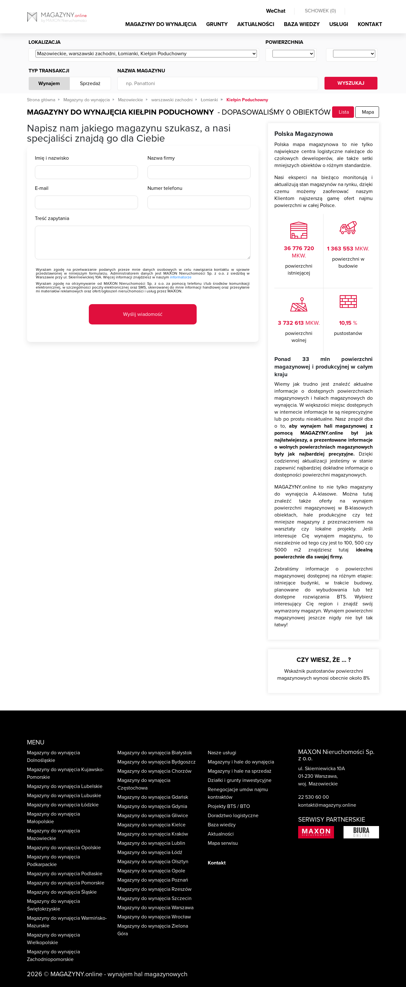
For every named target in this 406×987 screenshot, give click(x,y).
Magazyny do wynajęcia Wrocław (154, 917)
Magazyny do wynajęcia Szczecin (154, 898)
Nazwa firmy (161, 158)
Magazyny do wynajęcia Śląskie (62, 892)
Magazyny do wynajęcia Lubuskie (64, 795)
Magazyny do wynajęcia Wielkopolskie (53, 939)
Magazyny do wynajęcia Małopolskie (53, 818)
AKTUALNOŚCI (255, 24)
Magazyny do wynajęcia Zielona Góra (152, 930)
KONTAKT (370, 24)
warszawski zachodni (172, 100)
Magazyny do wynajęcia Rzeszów (154, 889)
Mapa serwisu (223, 843)
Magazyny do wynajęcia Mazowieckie (53, 835)
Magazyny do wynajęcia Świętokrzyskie (53, 905)
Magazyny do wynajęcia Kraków (152, 834)
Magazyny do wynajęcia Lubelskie (64, 786)
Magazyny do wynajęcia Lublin (151, 843)
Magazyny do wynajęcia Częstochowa (143, 784)
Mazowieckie (130, 100)
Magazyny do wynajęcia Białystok (154, 753)
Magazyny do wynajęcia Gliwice (152, 815)
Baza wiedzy (222, 825)
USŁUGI (338, 24)
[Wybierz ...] (146, 54)
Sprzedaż (90, 83)
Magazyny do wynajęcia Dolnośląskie (53, 757)
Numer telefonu (164, 188)
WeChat (275, 11)
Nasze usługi (222, 753)
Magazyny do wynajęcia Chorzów (154, 771)
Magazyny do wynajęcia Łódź (149, 852)
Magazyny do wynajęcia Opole (151, 871)
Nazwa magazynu (141, 71)
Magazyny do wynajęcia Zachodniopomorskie (53, 956)
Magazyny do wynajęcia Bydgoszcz (156, 762)
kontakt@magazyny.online (327, 805)
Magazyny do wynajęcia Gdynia (152, 806)
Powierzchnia (284, 42)
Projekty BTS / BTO (229, 806)
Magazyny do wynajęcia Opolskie (64, 847)
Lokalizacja (45, 42)
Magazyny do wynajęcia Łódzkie (63, 805)
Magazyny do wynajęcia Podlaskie (64, 873)
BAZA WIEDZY (302, 24)
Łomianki (209, 100)
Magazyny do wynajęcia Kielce (151, 825)
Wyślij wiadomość (142, 314)
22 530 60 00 (313, 797)
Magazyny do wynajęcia (86, 100)
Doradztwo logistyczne (233, 815)
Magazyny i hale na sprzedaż (240, 771)
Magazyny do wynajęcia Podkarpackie (53, 861)
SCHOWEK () (320, 11)
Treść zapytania (52, 218)
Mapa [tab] (367, 112)
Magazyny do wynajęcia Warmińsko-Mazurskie (67, 922)
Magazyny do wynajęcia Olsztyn (152, 861)
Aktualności (221, 834)
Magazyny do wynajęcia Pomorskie (65, 883)
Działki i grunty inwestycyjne (240, 780)
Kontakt (217, 863)
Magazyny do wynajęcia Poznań (152, 880)
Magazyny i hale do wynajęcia (241, 762)
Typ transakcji (49, 71)
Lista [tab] (343, 112)
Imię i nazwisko (52, 158)
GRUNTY (217, 24)
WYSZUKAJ (350, 83)
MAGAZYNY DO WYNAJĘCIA (161, 24)
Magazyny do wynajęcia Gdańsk (152, 797)
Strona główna (41, 100)
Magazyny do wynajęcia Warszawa (155, 907)
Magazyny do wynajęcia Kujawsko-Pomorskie (65, 773)
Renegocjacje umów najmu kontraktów (238, 793)
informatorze (181, 277)
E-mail (42, 188)
